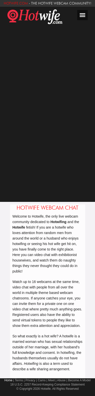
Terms (19, 380)
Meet (51, 380)
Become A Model (79, 380)
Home (8, 380)
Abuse (61, 380)
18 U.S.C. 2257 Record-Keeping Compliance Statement (47, 384)
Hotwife (46, 389)
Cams (42, 380)
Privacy (30, 380)
